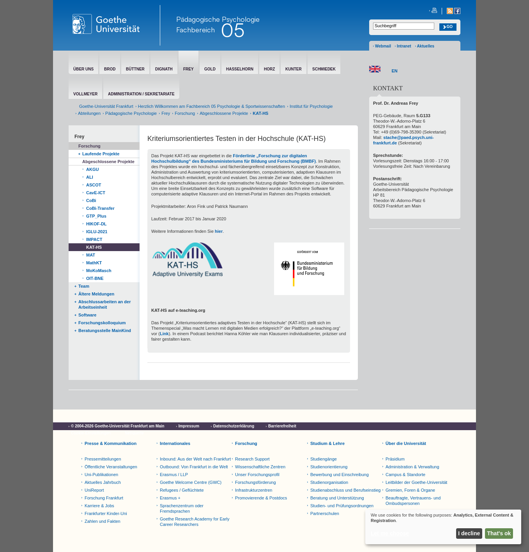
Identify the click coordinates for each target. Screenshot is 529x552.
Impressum (189, 426)
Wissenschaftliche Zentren (260, 466)
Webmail (383, 46)
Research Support (252, 459)
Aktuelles (425, 46)
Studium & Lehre (327, 443)
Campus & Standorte (405, 474)
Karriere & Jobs (99, 505)
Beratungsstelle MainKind (104, 330)
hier (219, 231)
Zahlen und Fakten (102, 521)
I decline (469, 533)
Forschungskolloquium (102, 322)
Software (87, 315)
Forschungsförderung (255, 482)
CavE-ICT (95, 192)
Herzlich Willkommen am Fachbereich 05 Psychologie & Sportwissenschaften (211, 106)
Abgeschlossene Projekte (224, 113)
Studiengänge (323, 459)
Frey (165, 113)
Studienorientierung (328, 466)
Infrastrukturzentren (253, 490)
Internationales (175, 443)
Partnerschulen (324, 513)
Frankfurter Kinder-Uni (106, 513)
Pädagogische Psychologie (131, 113)
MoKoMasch (98, 270)
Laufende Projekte (100, 153)
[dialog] (443, 527)
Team (83, 286)
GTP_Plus (96, 216)
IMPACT (94, 239)
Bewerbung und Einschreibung (339, 474)
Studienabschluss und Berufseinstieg (345, 490)
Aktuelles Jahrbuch (103, 482)
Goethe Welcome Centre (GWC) (190, 482)
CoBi (91, 200)
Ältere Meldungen (96, 294)
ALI (89, 177)
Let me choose (390, 533)
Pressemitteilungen (103, 459)
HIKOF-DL (96, 224)
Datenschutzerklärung (233, 426)
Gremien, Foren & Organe (410, 490)
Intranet (404, 46)
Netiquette (134, 433)
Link (164, 333)
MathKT (94, 262)
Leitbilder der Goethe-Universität (416, 482)
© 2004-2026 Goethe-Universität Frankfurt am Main (118, 426)
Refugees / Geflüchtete (182, 490)
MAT (90, 255)
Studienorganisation (329, 482)
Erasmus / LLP (174, 474)
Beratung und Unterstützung (337, 498)
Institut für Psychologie (311, 106)
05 (232, 30)
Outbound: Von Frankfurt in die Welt (194, 466)
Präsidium (395, 459)
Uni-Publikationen (101, 474)
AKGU (92, 169)
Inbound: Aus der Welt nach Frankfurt (195, 459)
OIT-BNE (95, 278)
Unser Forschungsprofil (257, 474)
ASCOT (93, 185)
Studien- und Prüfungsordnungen (341, 505)
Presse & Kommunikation (110, 443)
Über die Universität (406, 443)
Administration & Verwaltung (412, 466)
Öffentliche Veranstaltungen (111, 466)
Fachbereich (195, 29)
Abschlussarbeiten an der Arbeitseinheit (104, 304)
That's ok (499, 533)
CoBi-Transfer (100, 208)
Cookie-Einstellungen (91, 433)
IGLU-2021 (96, 231)
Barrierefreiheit (282, 426)
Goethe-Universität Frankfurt (106, 106)
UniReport (94, 490)
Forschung (185, 113)
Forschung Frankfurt (104, 498)
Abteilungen (89, 113)
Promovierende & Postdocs (261, 498)
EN (395, 71)
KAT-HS (94, 247)
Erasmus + (170, 498)
